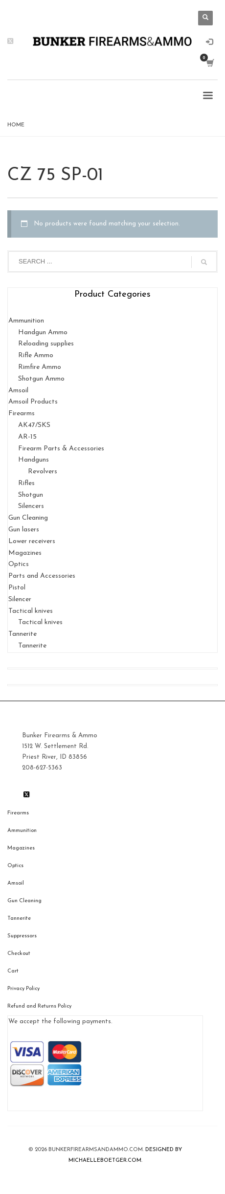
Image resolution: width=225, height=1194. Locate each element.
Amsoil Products (33, 401)
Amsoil (18, 390)
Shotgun (30, 495)
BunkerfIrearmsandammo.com (95, 1150)
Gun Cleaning (28, 518)
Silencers (31, 506)
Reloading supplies (46, 343)
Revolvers (42, 471)
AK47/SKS (34, 425)
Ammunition (26, 320)
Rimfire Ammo (39, 367)
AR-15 (27, 437)
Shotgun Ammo (41, 379)
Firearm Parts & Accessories (61, 448)
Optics (18, 564)
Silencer (19, 599)
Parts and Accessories (41, 576)
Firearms (21, 413)
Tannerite (22, 634)
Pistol (16, 587)
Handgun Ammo (43, 332)
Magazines (25, 553)
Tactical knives (30, 611)
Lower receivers (31, 541)
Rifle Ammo (35, 355)
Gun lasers (23, 529)
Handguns (33, 460)
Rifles (26, 483)
